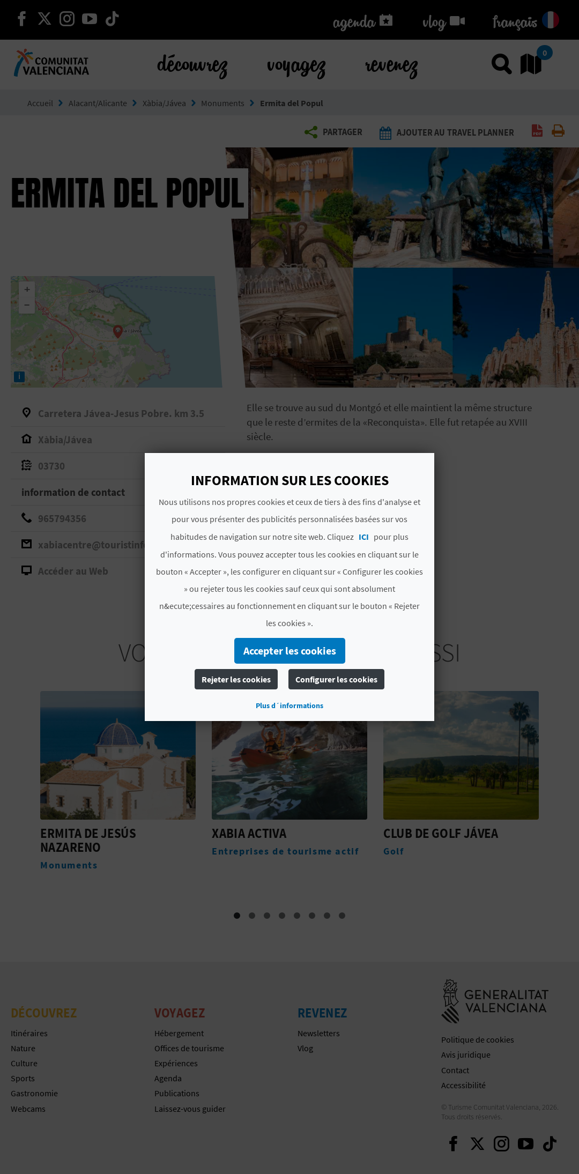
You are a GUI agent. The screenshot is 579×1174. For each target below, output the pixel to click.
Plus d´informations (289, 705)
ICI (364, 536)
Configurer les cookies (336, 679)
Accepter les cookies (289, 650)
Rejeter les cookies (236, 679)
